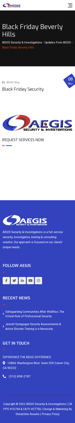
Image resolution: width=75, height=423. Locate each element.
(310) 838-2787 (20, 376)
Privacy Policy (51, 414)
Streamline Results (27, 414)
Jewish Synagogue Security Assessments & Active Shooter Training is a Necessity (33, 326)
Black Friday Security (23, 89)
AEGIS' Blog (13, 82)
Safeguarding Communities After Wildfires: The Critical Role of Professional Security (34, 314)
